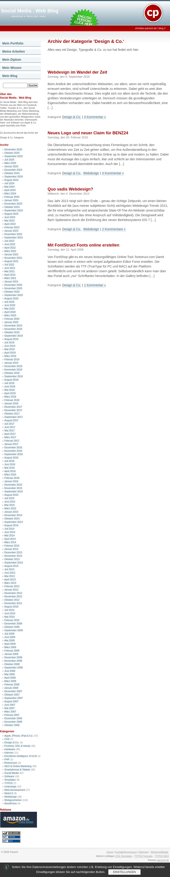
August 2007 (11, 701)
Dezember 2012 (13, 593)
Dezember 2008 (13, 657)
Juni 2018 (9, 386)
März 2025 (10, 163)
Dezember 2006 (13, 718)
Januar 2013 (11, 589)
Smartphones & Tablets (17, 769)
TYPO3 (8, 783)
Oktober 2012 (11, 599)
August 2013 (11, 566)
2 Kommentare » (114, 229)
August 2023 (11, 213)
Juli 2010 (9, 610)
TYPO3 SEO (162, 856)
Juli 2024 (9, 183)
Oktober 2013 (11, 559)
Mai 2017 (9, 430)
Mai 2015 (9, 505)
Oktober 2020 (11, 291)
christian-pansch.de (145, 28)
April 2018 (10, 393)
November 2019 (13, 329)
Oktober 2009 (11, 627)
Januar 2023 (11, 230)
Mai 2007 (9, 708)
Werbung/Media (159, 852)
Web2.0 (8, 793)
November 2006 (13, 721)
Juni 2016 (9, 464)
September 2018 (13, 376)
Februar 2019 (11, 359)
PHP (7, 759)
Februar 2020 (11, 318)
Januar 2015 (11, 511)
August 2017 (11, 420)
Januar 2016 (11, 481)
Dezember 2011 (13, 603)
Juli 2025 (9, 159)
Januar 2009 (11, 654)
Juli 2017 (9, 423)
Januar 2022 (11, 254)
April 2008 (10, 677)
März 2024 (10, 193)
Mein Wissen (12, 68)
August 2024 (11, 180)
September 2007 (13, 698)
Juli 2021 (9, 264)
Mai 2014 (9, 535)
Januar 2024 (11, 200)
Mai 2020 (9, 308)
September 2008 (13, 667)
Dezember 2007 (13, 691)
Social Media (11, 773)
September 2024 (13, 176)
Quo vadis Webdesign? (70, 189)
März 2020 (10, 315)
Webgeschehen (13, 800)
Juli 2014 (9, 528)
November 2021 (13, 257)
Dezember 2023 (13, 203)
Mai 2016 (9, 467)
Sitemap (143, 852)
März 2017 (10, 437)
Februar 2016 (11, 478)
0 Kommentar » (95, 117)
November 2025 (13, 149)
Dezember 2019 (13, 325)
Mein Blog (9, 76)
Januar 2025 (11, 166)
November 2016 (13, 450)
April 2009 (10, 643)
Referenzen (10, 762)
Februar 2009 (11, 650)
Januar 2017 (11, 444)
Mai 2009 (9, 640)
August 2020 (11, 298)
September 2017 (13, 417)
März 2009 (10, 647)
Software (9, 776)
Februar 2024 (11, 196)
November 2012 (13, 596)
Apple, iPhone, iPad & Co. (18, 735)
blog (161, 28)
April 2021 (10, 274)
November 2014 (13, 515)
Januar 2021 (11, 281)
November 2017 (13, 410)
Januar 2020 (11, 322)
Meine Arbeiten (13, 51)
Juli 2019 (9, 342)
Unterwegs (10, 786)
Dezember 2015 (13, 484)
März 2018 (10, 396)
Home (110, 852)
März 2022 (10, 251)
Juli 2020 (9, 301)
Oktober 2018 (11, 373)
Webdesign (10, 796)
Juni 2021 (9, 268)
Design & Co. (11, 742)
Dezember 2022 (13, 234)
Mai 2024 (9, 186)
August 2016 (11, 457)
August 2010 (11, 606)
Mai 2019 (9, 349)
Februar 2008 (11, 684)
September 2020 (13, 295)
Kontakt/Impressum (126, 852)
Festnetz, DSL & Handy (17, 745)
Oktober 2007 (11, 694)
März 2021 (10, 278)
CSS (7, 739)
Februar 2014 (11, 545)
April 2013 (10, 579)
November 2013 (13, 555)
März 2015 (10, 508)
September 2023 (13, 210)
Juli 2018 (9, 383)
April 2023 (10, 224)
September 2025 (13, 156)
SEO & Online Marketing (18, 766)
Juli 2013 (9, 569)
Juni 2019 (9, 345)
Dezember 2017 (13, 406)
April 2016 (10, 471)
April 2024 (10, 190)
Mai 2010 (9, 616)
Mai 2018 (9, 389)
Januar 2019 (11, 362)
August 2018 (11, 379)
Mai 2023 (9, 220)
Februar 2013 (11, 586)
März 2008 (10, 681)
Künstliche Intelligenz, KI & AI (20, 756)
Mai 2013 (9, 576)
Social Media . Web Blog (29, 11)
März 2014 (10, 542)
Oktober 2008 (11, 664)
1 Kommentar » (95, 285)
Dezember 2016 (13, 447)
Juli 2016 (9, 461)
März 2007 (10, 711)
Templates (10, 779)
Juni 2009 (9, 637)
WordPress (10, 803)
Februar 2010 (11, 620)
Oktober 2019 (11, 332)
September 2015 (13, 491)
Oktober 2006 (11, 725)
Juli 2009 (9, 633)
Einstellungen (124, 872)
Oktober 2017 (11, 413)
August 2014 (11, 525)
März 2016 (10, 474)
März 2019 (10, 356)
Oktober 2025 (11, 152)
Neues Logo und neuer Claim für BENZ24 (88, 133)
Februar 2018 (11, 400)
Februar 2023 (11, 227)
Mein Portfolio (12, 43)
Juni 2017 (9, 427)
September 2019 (13, 335)
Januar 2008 (11, 687)
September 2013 (13, 562)
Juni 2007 (9, 704)
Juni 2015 (9, 501)
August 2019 (11, 339)
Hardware (9, 749)
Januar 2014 (11, 549)
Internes (8, 752)
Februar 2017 (11, 440)
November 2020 (13, 288)
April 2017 (10, 434)
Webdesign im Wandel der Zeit (77, 72)
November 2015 (13, 488)
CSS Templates (123, 856)
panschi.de (163, 860)
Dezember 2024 (13, 169)
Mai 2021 (9, 271)
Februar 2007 (11, 715)
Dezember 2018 (13, 366)
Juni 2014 (9, 532)
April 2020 (10, 312)
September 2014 (13, 522)
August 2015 (11, 494)
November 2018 (13, 369)
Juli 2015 (9, 498)
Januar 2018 (11, 403)
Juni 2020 (9, 305)
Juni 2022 (9, 244)
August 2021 (11, 261)
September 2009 (13, 630)
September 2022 (13, 237)
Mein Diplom (11, 59)
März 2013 (10, 583)
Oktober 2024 (11, 173)
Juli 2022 (9, 241)
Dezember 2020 (13, 285)
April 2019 (10, 352)
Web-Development (14, 790)
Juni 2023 (9, 217)
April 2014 (10, 538)
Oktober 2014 (11, 518)
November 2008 (13, 660)
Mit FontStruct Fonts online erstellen (83, 245)
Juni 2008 (9, 671)
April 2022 (10, 247)
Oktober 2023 (11, 207)
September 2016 (13, 454)
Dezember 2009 (13, 623)
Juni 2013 (9, 572)
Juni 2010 (9, 613)
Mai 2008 (9, 674)
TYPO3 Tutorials (143, 856)
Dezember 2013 (13, 552)
